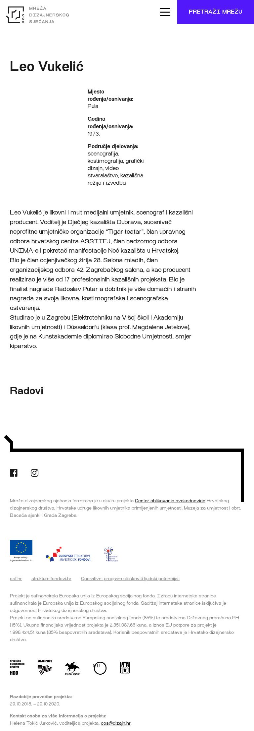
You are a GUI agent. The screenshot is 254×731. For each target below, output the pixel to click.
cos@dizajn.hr (116, 723)
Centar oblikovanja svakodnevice (170, 500)
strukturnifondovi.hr (51, 578)
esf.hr (16, 578)
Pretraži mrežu (215, 12)
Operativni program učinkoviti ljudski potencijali (130, 578)
